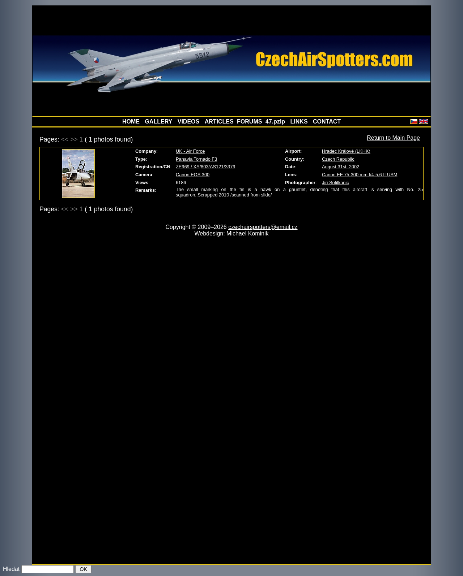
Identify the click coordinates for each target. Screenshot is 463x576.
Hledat (11, 569)
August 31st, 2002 (340, 166)
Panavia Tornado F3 (196, 159)
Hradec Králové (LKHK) (346, 151)
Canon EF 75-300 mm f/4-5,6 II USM (359, 174)
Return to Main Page (393, 138)
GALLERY (158, 121)
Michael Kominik (247, 233)
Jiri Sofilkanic (335, 182)
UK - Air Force (190, 151)
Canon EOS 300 (192, 174)
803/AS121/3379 (218, 166)
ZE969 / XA (187, 166)
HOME (131, 121)
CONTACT (327, 121)
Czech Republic (338, 159)
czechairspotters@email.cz (262, 227)
